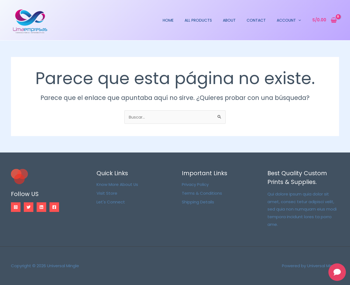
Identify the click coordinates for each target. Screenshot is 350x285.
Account (293, 20)
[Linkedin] (41, 207)
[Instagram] (16, 207)
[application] (302, 20)
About (233, 20)
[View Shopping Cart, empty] (324, 20)
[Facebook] (54, 207)
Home (172, 20)
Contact (260, 20)
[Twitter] (28, 207)
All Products (202, 20)
